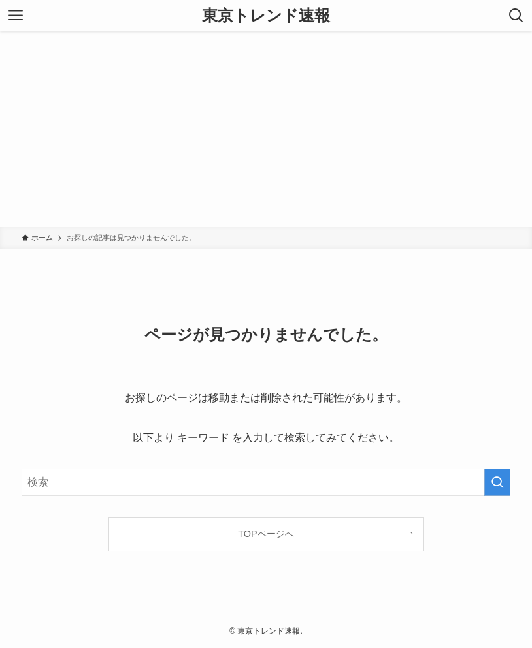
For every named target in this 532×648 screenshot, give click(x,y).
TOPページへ (265, 534)
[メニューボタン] (15, 15)
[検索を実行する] (497, 482)
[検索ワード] (266, 482)
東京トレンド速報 (266, 15)
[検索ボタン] (516, 15)
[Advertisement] (266, 129)
